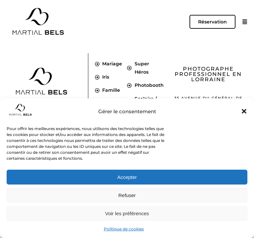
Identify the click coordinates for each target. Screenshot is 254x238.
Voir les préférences (127, 213)
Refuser (127, 195)
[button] (244, 111)
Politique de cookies (124, 228)
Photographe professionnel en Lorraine (208, 74)
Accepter (127, 177)
